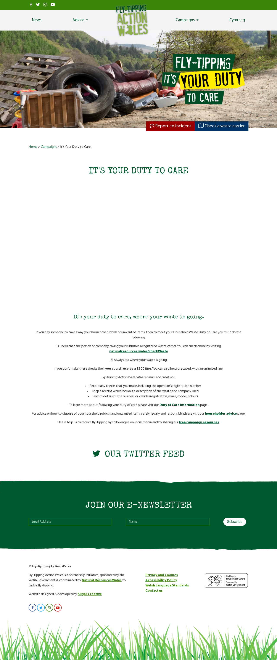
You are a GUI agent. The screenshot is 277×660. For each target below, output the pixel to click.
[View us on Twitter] (38, 5)
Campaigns (185, 20)
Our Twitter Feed (138, 455)
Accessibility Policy (161, 580)
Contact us (154, 590)
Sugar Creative (90, 594)
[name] (167, 522)
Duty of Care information (179, 405)
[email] (70, 522)
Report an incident (170, 126)
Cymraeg (237, 20)
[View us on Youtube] (52, 5)
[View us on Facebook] (31, 5)
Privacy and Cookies (161, 575)
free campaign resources (199, 422)
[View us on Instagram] (45, 5)
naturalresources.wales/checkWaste (138, 351)
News (37, 20)
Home (33, 147)
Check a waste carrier (221, 126)
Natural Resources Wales (102, 580)
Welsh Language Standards (167, 585)
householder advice (221, 413)
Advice (78, 20)
